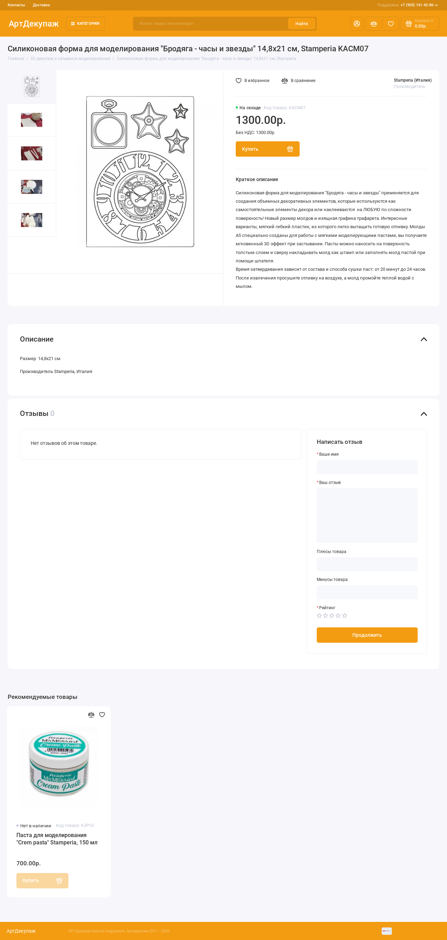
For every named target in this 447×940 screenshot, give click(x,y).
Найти (301, 23)
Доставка (41, 5)
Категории (85, 23)
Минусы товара (332, 579)
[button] (20, 255)
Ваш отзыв (330, 482)
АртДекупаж (34, 23)
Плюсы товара (331, 551)
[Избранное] (390, 24)
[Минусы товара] (367, 592)
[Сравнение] (374, 24)
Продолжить (367, 635)
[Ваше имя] (367, 467)
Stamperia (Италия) (413, 80)
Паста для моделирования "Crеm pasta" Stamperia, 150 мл (56, 839)
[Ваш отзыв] (367, 515)
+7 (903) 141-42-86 (408, 5)
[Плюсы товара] (367, 564)
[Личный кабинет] (357, 24)
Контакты (16, 5)
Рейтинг (327, 607)
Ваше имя (329, 454)
